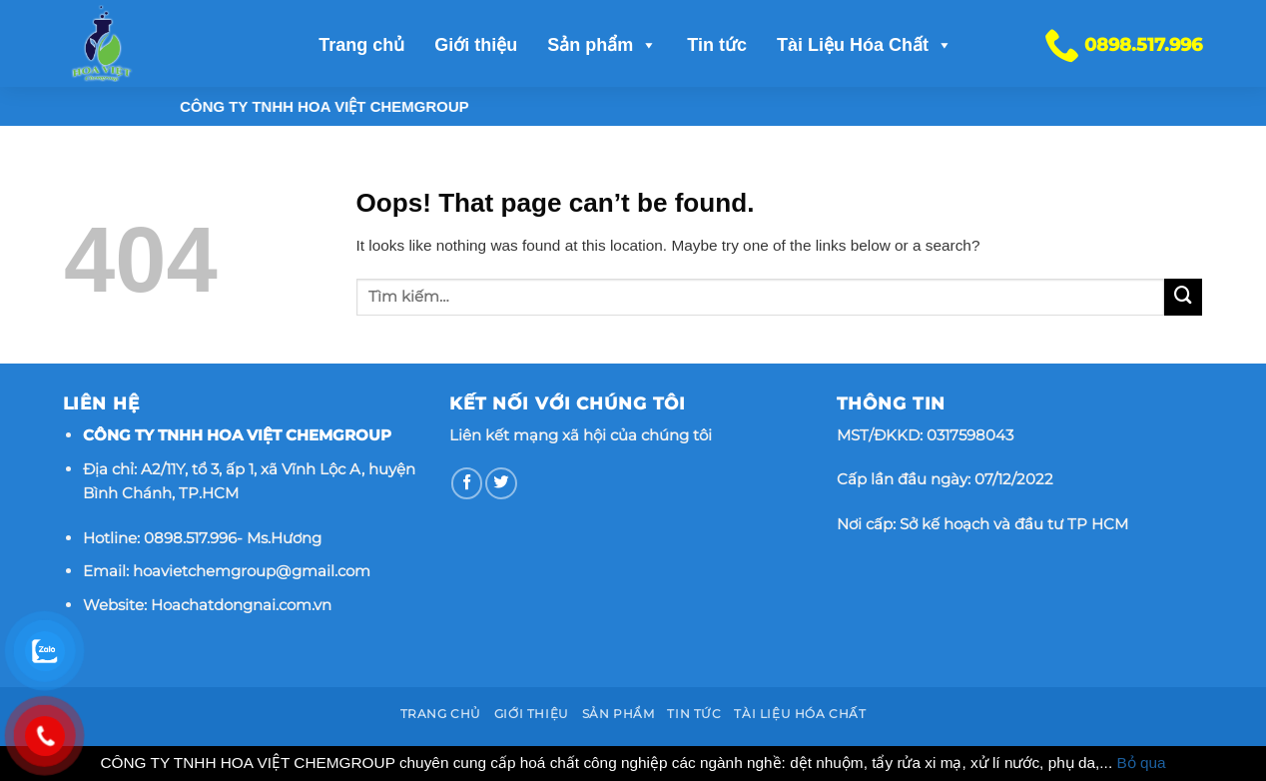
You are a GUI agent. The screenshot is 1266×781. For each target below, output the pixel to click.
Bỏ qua (1140, 762)
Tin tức (717, 45)
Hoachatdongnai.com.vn (241, 604)
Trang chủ (361, 45)
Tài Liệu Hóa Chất (864, 45)
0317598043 (970, 434)
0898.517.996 (190, 537)
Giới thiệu (475, 45)
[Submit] (1183, 298)
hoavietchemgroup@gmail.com (251, 570)
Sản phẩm (602, 45)
